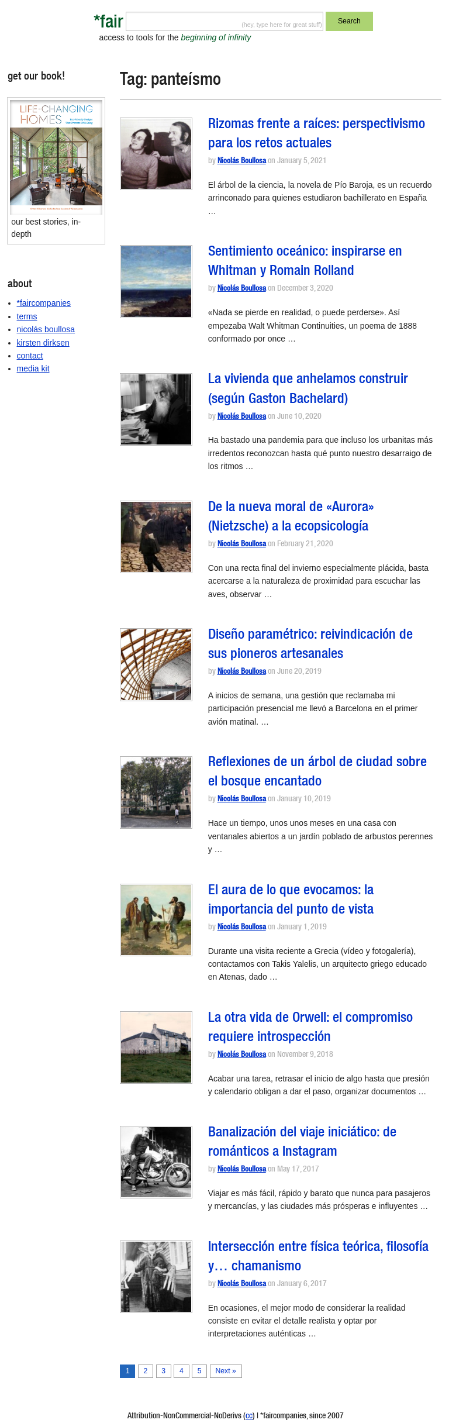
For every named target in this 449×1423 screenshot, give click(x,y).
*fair (108, 24)
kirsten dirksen (43, 342)
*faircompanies (44, 303)
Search (349, 21)
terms (27, 316)
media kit (33, 368)
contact (30, 355)
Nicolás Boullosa (241, 162)
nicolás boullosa (46, 329)
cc (249, 1416)
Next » (225, 1371)
